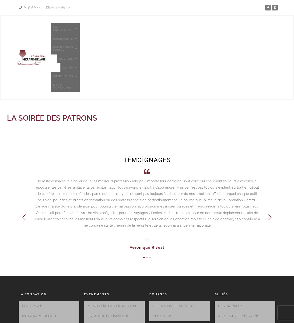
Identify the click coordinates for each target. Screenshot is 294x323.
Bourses (186, 31)
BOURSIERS (162, 261)
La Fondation (89, 31)
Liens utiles (231, 31)
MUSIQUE (226, 287)
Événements (119, 31)
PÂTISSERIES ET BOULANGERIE (244, 296)
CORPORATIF (229, 270)
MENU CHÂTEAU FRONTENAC (112, 253)
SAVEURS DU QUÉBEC (106, 270)
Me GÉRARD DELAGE (39, 261)
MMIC (186, 317)
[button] (89, 31)
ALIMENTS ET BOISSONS (238, 261)
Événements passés (154, 31)
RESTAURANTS (230, 253)
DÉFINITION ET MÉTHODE (174, 253)
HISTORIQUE (32, 253)
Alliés (207, 31)
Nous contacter (261, 31)
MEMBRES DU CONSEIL (41, 270)
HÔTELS (225, 279)
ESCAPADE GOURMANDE (108, 261)
